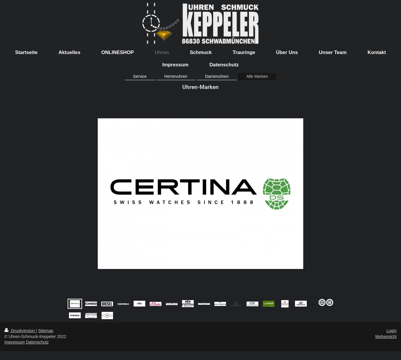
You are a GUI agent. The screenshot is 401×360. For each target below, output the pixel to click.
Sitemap (45, 330)
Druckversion (20, 330)
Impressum (14, 342)
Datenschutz (37, 342)
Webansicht (386, 336)
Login (392, 330)
